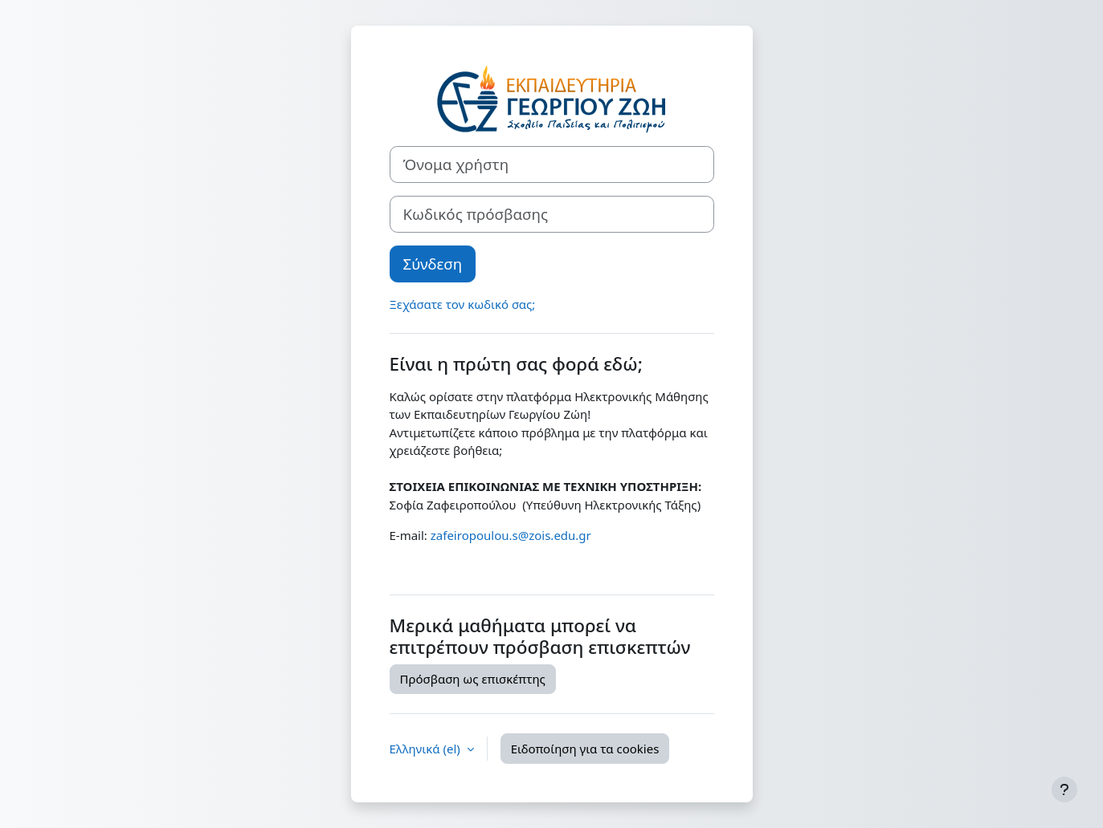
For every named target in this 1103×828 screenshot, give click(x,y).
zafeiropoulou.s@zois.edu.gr (511, 535)
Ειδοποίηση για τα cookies (585, 749)
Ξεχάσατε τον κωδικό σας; (463, 304)
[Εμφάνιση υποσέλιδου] (1064, 789)
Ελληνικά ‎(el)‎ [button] (427, 749)
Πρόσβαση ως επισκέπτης (472, 679)
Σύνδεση (433, 264)
